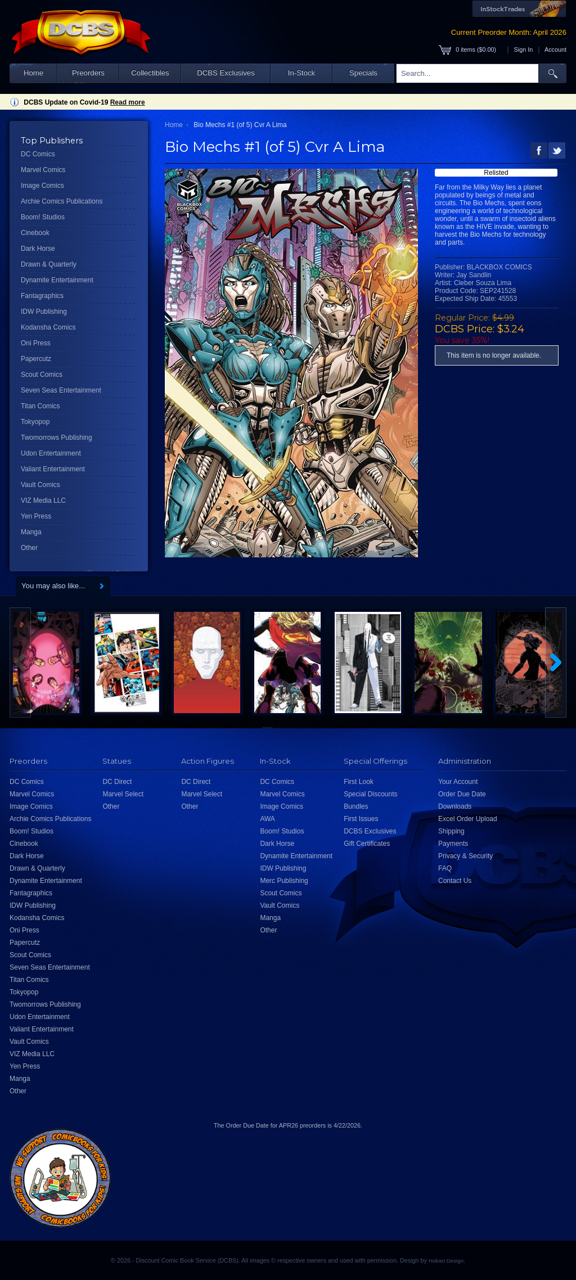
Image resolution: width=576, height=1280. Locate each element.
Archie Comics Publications (61, 201)
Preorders (88, 73)
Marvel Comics (43, 170)
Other (29, 548)
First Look (359, 782)
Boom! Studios (43, 217)
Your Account (458, 782)
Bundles (356, 806)
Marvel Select (122, 794)
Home (33, 73)
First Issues (361, 819)
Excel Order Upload (467, 819)
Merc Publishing (284, 881)
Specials (363, 73)
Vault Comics (40, 485)
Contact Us (454, 881)
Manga (31, 532)
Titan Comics (40, 406)
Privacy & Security (465, 856)
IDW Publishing (44, 312)
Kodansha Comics (48, 327)
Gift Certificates (367, 844)
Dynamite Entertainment (57, 280)
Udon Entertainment (51, 453)
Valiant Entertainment (53, 469)
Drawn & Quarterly (48, 264)
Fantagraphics (42, 296)
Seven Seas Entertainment (61, 390)
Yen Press (36, 516)
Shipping (451, 831)
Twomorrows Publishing (56, 437)
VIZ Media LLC (43, 500)
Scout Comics (41, 374)
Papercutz (36, 359)
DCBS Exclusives (226, 73)
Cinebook (35, 233)
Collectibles (150, 73)
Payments (453, 844)
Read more (127, 102)
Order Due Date (462, 794)
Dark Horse (38, 249)
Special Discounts (370, 794)
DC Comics (38, 154)
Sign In (523, 49)
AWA (267, 819)
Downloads (454, 806)
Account (555, 49)
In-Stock (301, 73)
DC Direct (117, 782)
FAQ (445, 868)
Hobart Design (446, 1261)
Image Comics (42, 186)
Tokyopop (35, 422)
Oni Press (36, 343)
